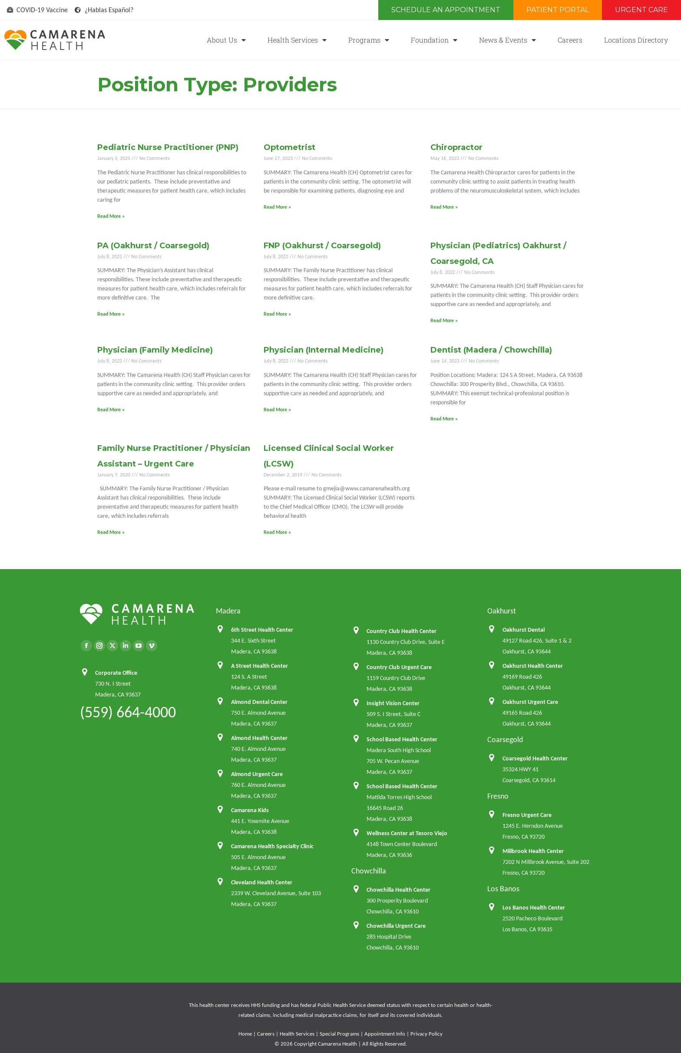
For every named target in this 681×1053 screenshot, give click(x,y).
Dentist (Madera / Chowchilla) (491, 350)
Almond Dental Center (259, 702)
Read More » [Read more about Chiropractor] (444, 207)
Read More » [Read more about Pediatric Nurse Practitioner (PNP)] (111, 216)
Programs (368, 40)
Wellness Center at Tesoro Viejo (407, 833)
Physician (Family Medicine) (155, 350)
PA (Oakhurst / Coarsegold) (153, 245)
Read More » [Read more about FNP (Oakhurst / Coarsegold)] (277, 314)
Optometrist (289, 147)
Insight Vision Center (393, 703)
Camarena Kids (250, 810)
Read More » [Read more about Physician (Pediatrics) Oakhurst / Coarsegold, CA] (444, 320)
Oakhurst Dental (523, 629)
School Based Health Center (402, 739)
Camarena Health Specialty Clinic (272, 846)
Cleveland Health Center (261, 882)
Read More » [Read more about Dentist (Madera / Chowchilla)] (444, 419)
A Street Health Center (259, 666)
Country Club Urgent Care (399, 667)
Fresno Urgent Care (527, 815)
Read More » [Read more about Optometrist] (277, 207)
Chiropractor (456, 147)
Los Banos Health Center (533, 907)
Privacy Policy (426, 1033)
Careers (570, 39)
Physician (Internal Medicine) (323, 350)
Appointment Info (384, 1033)
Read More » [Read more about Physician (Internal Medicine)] (277, 410)
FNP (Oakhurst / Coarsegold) (322, 245)
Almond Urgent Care (257, 774)
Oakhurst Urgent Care (530, 702)
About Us (226, 40)
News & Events (507, 40)
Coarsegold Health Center (535, 758)
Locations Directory (636, 39)
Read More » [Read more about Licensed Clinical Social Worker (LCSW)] (277, 532)
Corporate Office (116, 672)
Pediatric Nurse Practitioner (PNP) (167, 147)
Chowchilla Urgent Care (396, 926)
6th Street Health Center (262, 629)
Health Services (297, 40)
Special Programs (339, 1033)
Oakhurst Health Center (532, 666)
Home (245, 1033)
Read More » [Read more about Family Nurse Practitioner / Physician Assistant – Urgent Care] (111, 532)
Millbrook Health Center (533, 851)
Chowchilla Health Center (398, 889)
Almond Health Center (259, 738)
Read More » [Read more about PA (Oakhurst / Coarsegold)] (111, 314)
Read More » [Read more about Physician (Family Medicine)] (111, 410)
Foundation (434, 40)
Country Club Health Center (401, 631)
